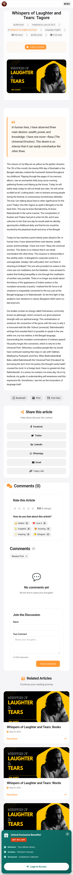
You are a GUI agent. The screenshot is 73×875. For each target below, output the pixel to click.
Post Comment (48, 663)
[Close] (67, 834)
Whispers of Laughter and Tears (23, 30)
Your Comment (20, 634)
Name (16, 622)
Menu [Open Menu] (67, 3)
